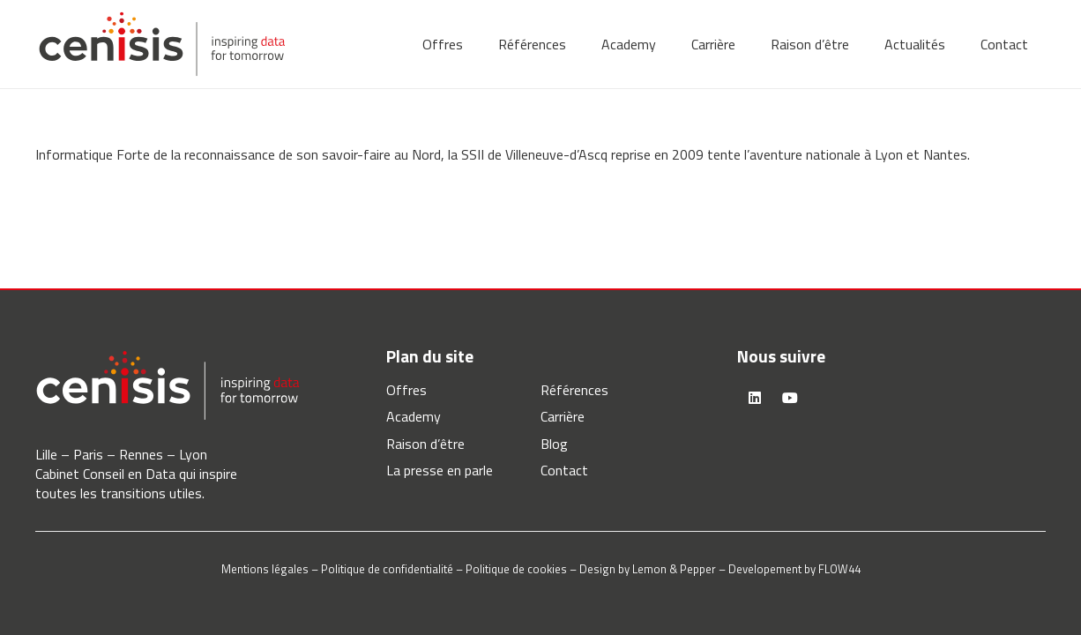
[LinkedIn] (754, 397)
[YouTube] (790, 397)
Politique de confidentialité (387, 569)
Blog (554, 443)
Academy (413, 416)
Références (574, 389)
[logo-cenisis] (161, 44)
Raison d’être (425, 443)
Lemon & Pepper (674, 569)
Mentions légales (265, 569)
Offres (406, 389)
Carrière (562, 416)
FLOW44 (839, 569)
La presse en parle (439, 470)
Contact (564, 470)
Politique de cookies (516, 569)
